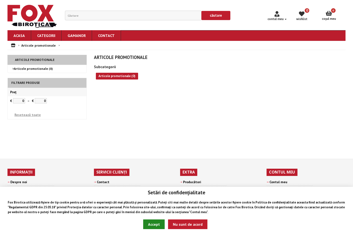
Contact (103, 182)
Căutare (216, 15)
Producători (192, 182)
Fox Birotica (16, 202)
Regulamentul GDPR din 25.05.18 (32, 207)
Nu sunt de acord (188, 224)
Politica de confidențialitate (275, 202)
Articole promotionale (38, 45)
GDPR (88, 212)
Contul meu (198, 212)
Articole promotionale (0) (33, 69)
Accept (154, 224)
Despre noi (18, 182)
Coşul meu (329, 14)
